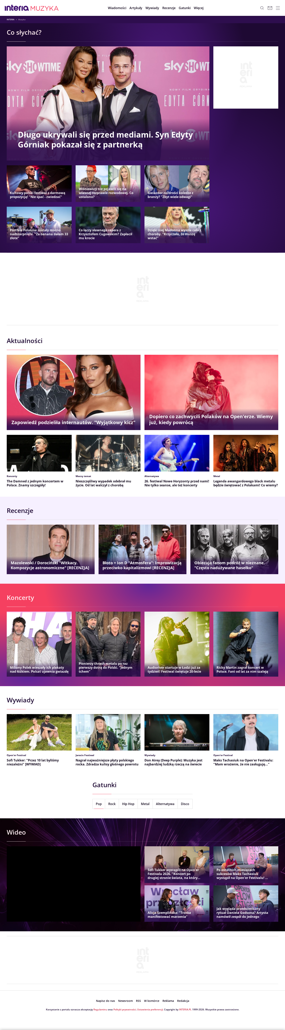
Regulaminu (100, 1009)
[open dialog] (105, 1001)
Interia (10, 19)
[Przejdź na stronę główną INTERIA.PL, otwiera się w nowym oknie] (17, 8)
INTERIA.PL (185, 1009)
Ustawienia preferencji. (150, 1009)
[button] (184, 8)
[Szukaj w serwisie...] (262, 8)
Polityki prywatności (124, 1009)
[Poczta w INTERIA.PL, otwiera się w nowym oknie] (270, 8)
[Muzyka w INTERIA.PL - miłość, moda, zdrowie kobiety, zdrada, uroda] (45, 8)
